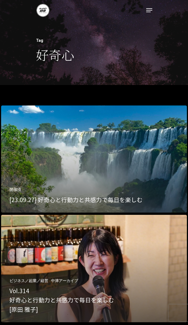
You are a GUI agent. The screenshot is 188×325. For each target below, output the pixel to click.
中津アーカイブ (64, 280)
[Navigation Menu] (149, 10)
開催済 (15, 189)
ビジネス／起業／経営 (28, 280)
